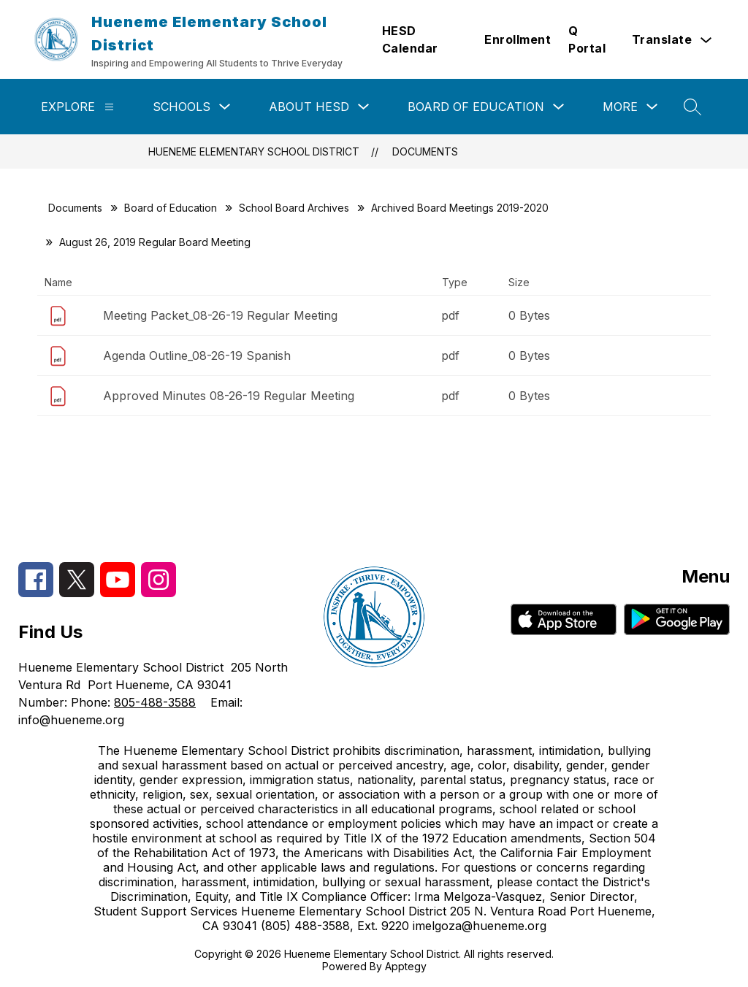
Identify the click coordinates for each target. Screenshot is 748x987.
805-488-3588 (155, 702)
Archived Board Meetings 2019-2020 (460, 207)
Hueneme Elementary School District (253, 151)
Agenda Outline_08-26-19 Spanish (197, 355)
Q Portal (587, 39)
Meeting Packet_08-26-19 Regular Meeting (220, 315)
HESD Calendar (410, 39)
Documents (425, 151)
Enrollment (517, 39)
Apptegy (406, 966)
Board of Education (476, 106)
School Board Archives (294, 207)
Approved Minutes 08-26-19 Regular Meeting (228, 395)
